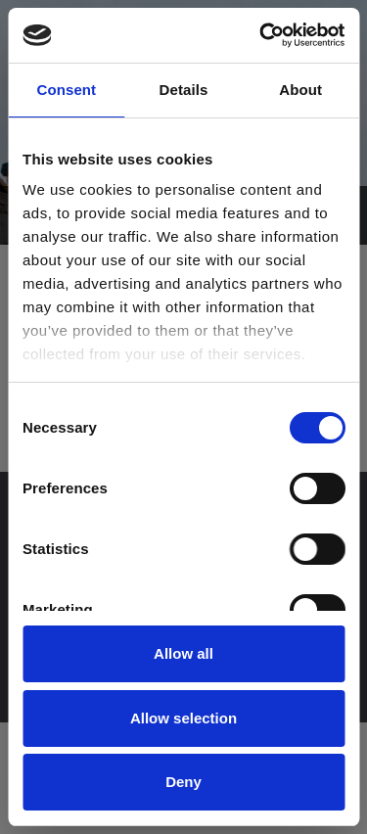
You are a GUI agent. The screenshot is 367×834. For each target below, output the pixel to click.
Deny (183, 781)
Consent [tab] (66, 89)
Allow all (183, 653)
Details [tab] (184, 89)
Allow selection (183, 718)
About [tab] (300, 89)
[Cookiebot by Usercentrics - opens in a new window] (261, 35)
